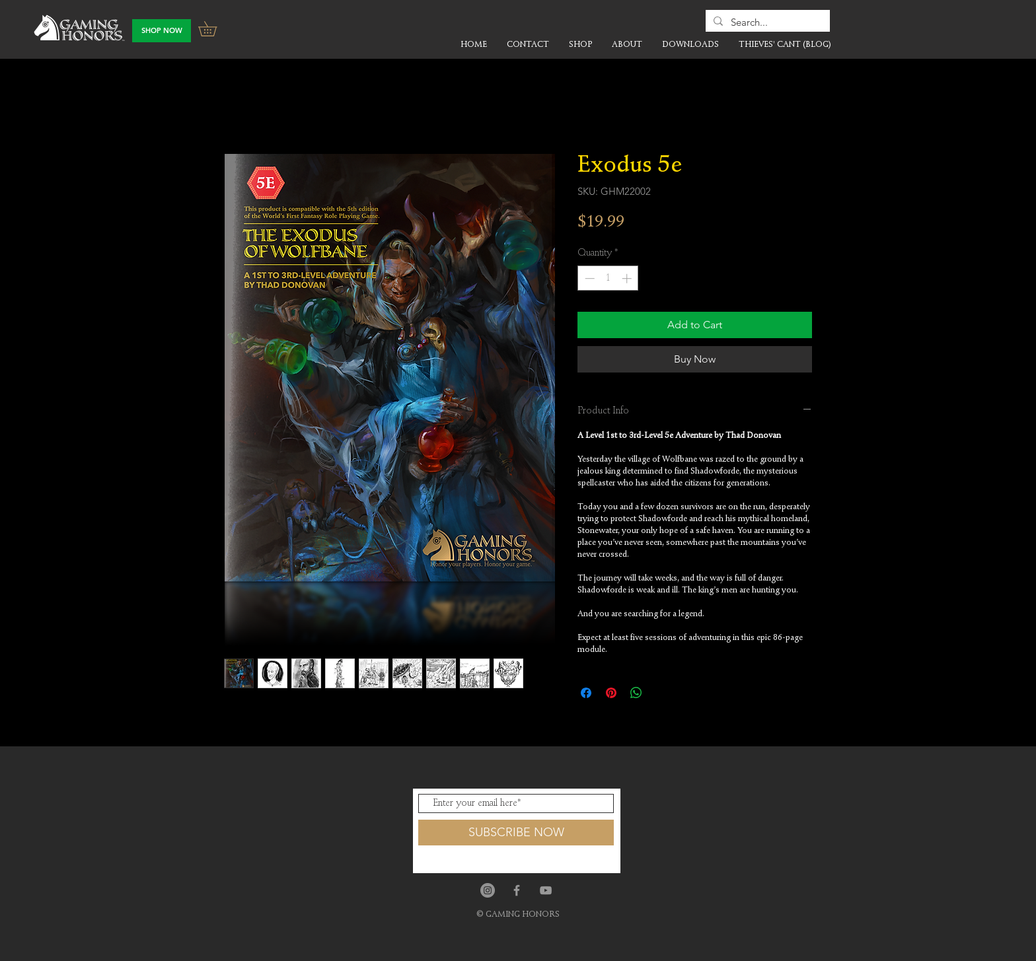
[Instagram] (487, 890)
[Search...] (766, 22)
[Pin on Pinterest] (611, 693)
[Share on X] (661, 693)
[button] (214, 28)
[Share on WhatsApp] (636, 693)
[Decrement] (588, 278)
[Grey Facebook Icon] (516, 890)
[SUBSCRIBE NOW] (516, 832)
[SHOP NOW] (161, 30)
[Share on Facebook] (586, 693)
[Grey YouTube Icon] (545, 890)
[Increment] (628, 278)
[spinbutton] (608, 278)
